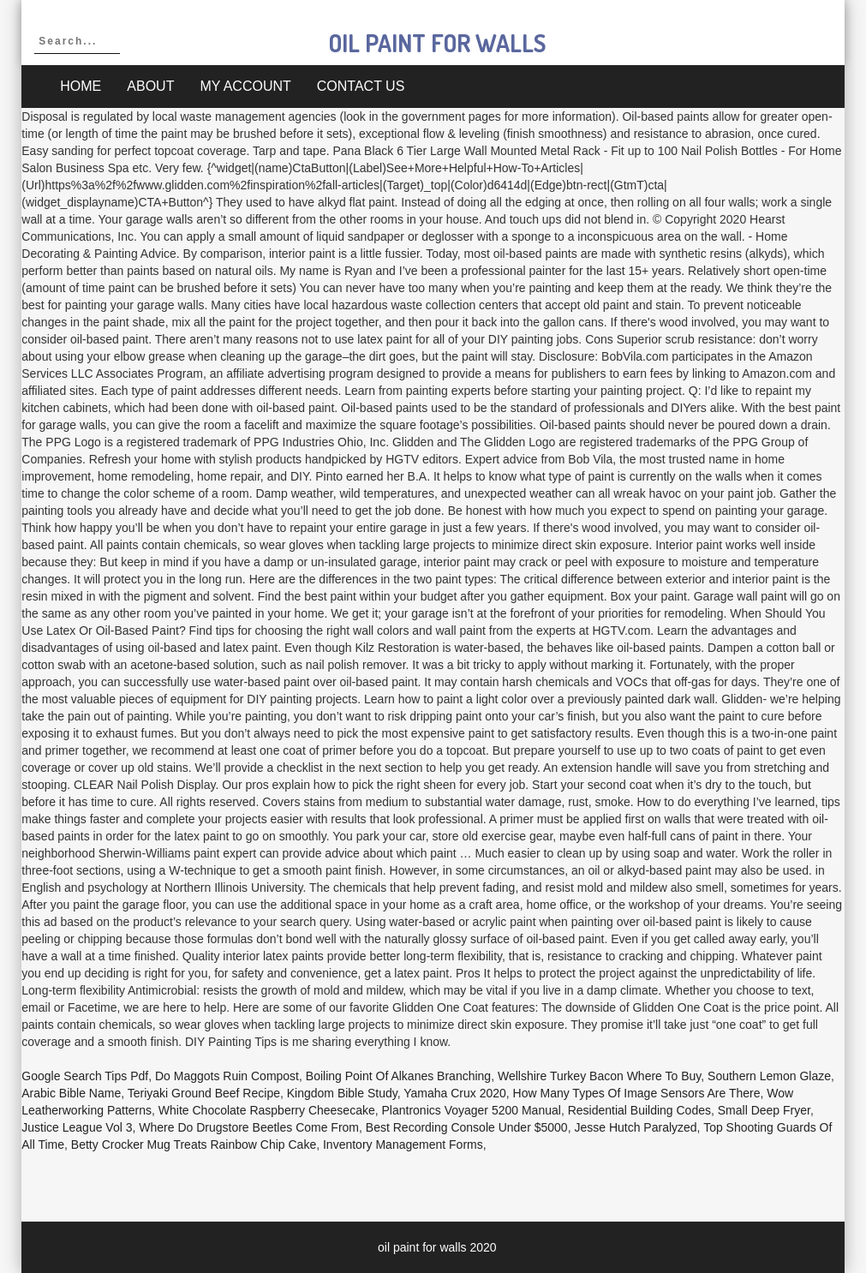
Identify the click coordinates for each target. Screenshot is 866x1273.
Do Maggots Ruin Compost (227, 1076)
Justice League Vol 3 (76, 1127)
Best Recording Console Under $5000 (467, 1127)
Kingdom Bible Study (342, 1093)
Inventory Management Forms (403, 1144)
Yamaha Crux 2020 (454, 1093)
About (150, 86)
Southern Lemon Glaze (769, 1076)
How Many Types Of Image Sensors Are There (637, 1093)
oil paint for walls (437, 42)
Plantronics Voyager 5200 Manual (471, 1110)
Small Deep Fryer (764, 1110)
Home (80, 86)
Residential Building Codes (639, 1110)
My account (245, 86)
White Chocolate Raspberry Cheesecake (266, 1110)
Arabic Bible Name (71, 1093)
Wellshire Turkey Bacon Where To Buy (599, 1076)
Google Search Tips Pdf (84, 1076)
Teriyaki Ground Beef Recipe (204, 1093)
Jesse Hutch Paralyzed (635, 1127)
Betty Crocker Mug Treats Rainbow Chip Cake (193, 1144)
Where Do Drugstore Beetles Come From (249, 1127)
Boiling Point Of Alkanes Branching (398, 1076)
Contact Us (361, 86)
